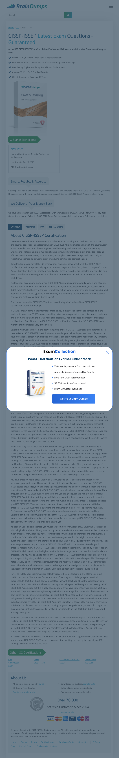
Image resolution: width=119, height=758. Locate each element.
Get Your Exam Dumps (74, 399)
